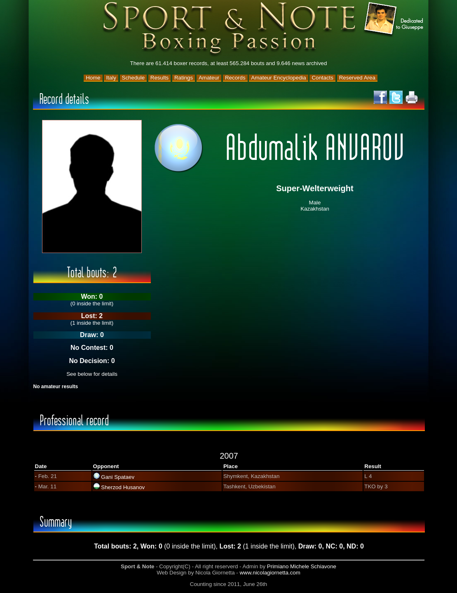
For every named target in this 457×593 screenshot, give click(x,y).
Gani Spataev (117, 477)
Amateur (209, 78)
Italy (111, 78)
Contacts (322, 78)
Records (235, 78)
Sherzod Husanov (123, 487)
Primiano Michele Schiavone (301, 566)
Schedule (133, 78)
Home (93, 78)
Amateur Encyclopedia (278, 78)
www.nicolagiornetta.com (269, 573)
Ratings (183, 78)
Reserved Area (357, 78)
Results (159, 78)
